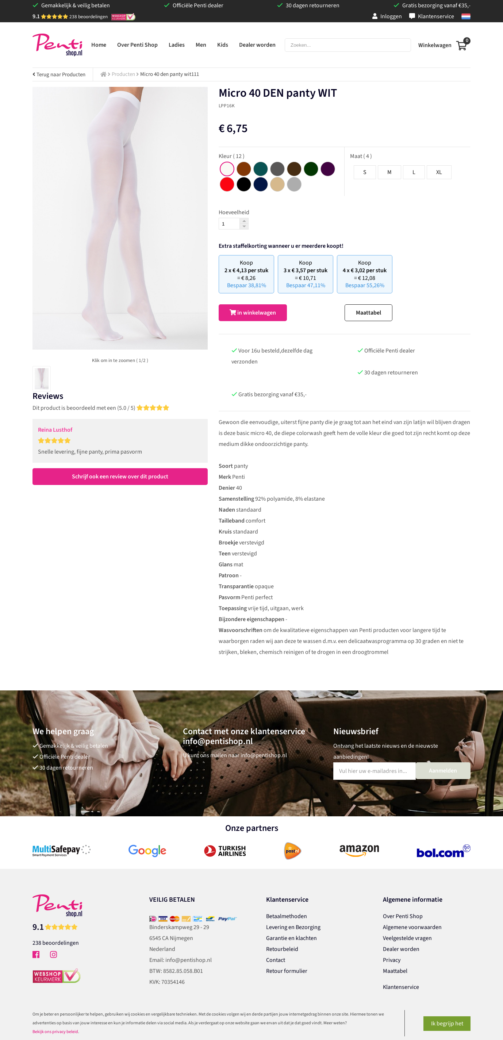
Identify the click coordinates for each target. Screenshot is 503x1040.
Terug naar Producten (58, 74)
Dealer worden (401, 949)
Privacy (391, 960)
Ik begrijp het (447, 1024)
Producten (123, 74)
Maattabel (368, 313)
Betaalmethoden (286, 916)
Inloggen (387, 16)
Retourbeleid (282, 949)
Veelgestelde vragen (407, 938)
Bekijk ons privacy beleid (55, 1032)
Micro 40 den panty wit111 (169, 74)
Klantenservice (431, 16)
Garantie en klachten (291, 938)
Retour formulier (286, 971)
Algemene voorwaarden (412, 927)
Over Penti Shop (403, 916)
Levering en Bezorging (293, 927)
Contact (275, 960)
